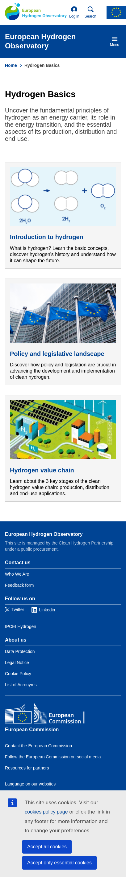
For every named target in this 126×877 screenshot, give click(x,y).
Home (11, 65)
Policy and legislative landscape (57, 353)
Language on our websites (30, 783)
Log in (74, 12)
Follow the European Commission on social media (53, 756)
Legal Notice (17, 662)
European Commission (32, 729)
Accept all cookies (47, 846)
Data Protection (20, 651)
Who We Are (17, 574)
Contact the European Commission (38, 745)
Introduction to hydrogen (46, 237)
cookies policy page (46, 811)
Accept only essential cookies (59, 862)
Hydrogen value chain (42, 470)
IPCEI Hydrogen (20, 626)
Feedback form (19, 585)
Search (90, 12)
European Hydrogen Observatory (44, 534)
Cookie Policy (18, 673)
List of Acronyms (21, 684)
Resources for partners (27, 767)
